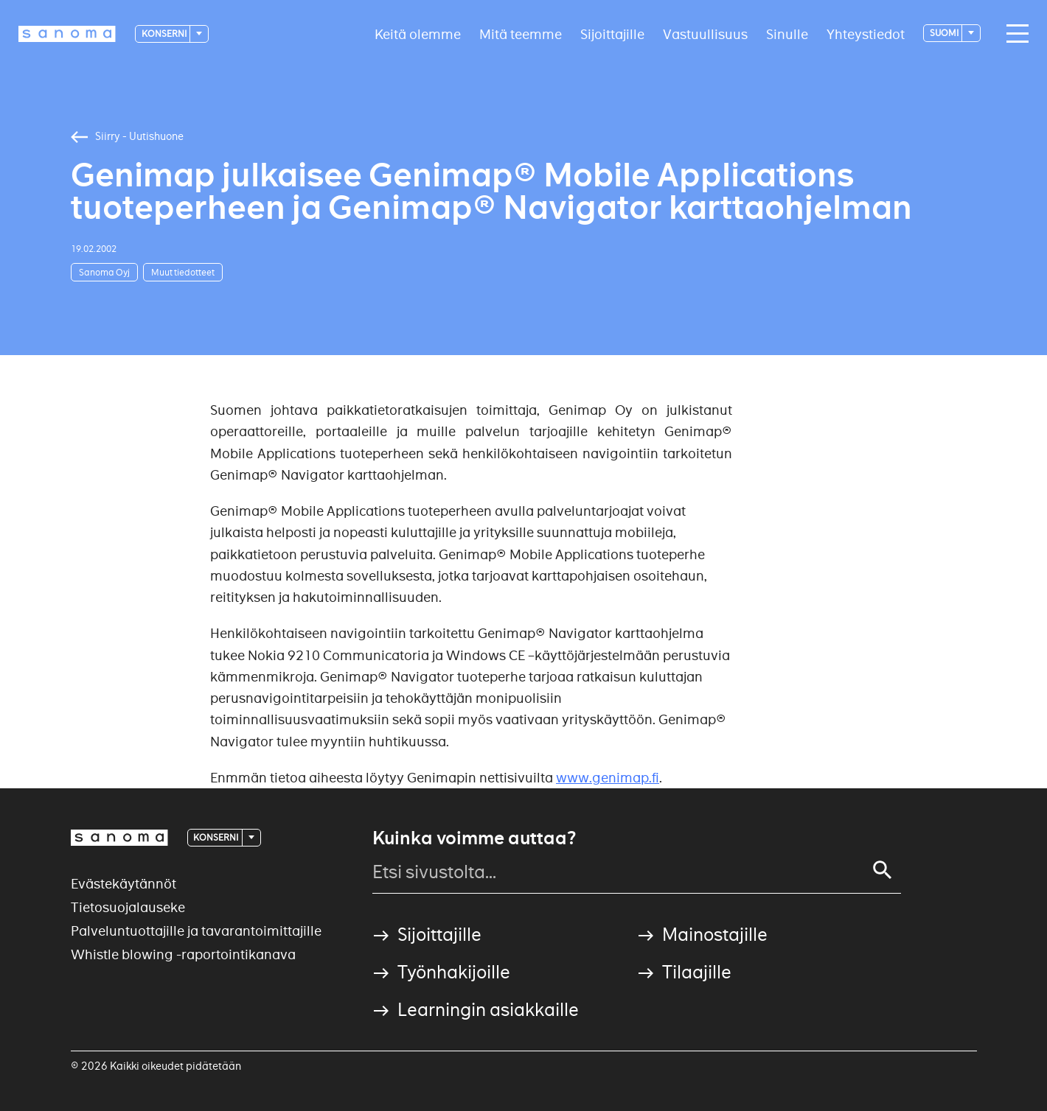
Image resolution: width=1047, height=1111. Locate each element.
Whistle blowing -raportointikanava (183, 954)
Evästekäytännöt (123, 883)
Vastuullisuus (705, 33)
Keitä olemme (418, 33)
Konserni (165, 33)
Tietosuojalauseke (128, 907)
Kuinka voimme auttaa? (474, 838)
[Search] (882, 870)
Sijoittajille (612, 33)
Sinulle (787, 33)
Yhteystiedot (866, 33)
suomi (945, 32)
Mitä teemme (520, 33)
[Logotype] (67, 34)
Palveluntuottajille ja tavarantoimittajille (196, 930)
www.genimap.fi (607, 777)
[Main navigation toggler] (1014, 34)
